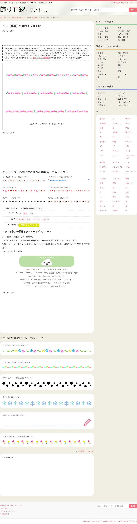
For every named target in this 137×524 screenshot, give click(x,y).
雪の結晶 (116, 201)
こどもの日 (122, 62)
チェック (101, 102)
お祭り (115, 210)
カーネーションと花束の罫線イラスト (60, 187)
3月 (101, 146)
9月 (114, 137)
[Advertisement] (46, 38)
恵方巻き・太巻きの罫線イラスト (59, 198)
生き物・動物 (103, 31)
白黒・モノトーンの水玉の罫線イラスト (17, 378)
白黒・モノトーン (125, 105)
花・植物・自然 (24, 219)
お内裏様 (103, 123)
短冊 (127, 146)
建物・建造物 (123, 37)
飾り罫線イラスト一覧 (129, 3)
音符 (114, 192)
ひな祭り (121, 56)
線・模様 (121, 40)
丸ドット (116, 151)
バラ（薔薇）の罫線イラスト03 (47, 257)
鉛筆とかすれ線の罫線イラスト (14, 415)
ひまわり (103, 178)
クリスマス (122, 74)
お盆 (99, 71)
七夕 (120, 68)
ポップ (100, 96)
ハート (128, 151)
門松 (127, 128)
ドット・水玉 (103, 99)
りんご (115, 155)
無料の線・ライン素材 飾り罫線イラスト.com (15, 18)
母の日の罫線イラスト (10, 187)
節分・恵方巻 (123, 53)
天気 (127, 197)
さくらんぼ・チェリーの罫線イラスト (15, 177)
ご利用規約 (116, 3)
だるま (128, 167)
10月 (101, 151)
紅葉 (120, 71)
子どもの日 (117, 123)
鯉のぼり (128, 132)
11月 (127, 162)
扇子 (101, 155)
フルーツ (103, 171)
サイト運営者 (4, 514)
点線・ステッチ (124, 102)
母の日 (100, 65)
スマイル (116, 162)
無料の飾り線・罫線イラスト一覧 (11, 505)
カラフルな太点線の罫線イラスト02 (16, 362)
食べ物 (128, 119)
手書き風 (101, 105)
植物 (35, 18)
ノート (102, 197)
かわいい (45, 219)
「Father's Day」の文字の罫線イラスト (61, 177)
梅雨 (120, 65)
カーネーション (130, 172)
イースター (102, 62)
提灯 (101, 201)
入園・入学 (122, 59)
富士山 (102, 206)
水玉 (127, 137)
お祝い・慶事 (103, 37)
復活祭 (115, 171)
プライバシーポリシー (7, 511)
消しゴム (128, 142)
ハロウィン (102, 74)
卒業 (114, 197)
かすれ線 (103, 142)
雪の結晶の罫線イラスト (11, 397)
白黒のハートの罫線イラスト (12, 198)
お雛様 (115, 132)
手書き (102, 119)
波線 (127, 178)
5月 (114, 146)
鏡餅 (114, 142)
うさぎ (102, 188)
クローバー (129, 183)
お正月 (100, 53)
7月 (101, 137)
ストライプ (122, 99)
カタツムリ (104, 210)
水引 (127, 192)
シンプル (36, 219)
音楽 (99, 34)
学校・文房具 (103, 28)
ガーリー (121, 96)
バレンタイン (103, 56)
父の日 (100, 68)
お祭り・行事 (123, 34)
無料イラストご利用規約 (41, 58)
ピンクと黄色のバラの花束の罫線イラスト (18, 436)
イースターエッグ (130, 156)
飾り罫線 (103, 167)
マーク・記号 (103, 40)
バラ (39, 18)
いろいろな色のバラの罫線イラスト (16, 345)
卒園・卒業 (102, 59)
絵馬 (114, 183)
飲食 (120, 28)
